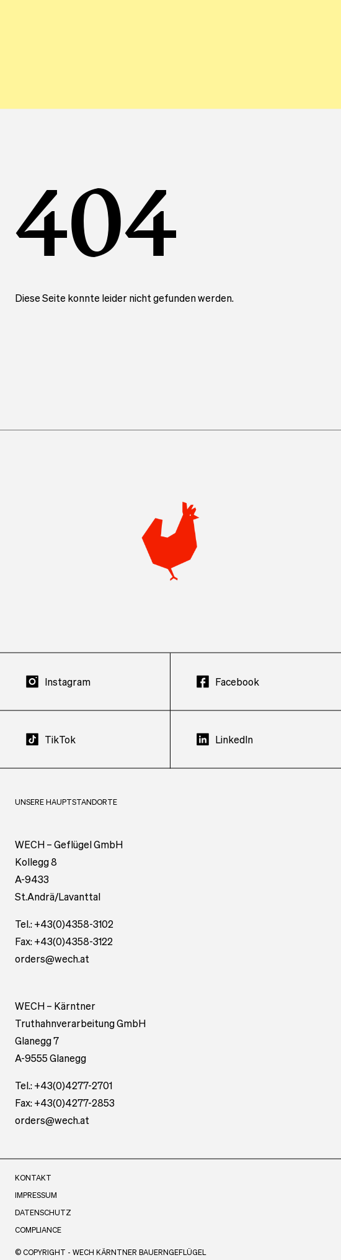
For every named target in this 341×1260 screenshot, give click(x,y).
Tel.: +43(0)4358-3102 (64, 934)
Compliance (38, 1241)
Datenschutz (43, 1223)
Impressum (36, 1206)
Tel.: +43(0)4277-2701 (63, 1096)
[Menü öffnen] (313, 52)
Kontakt (33, 1189)
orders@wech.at (52, 969)
